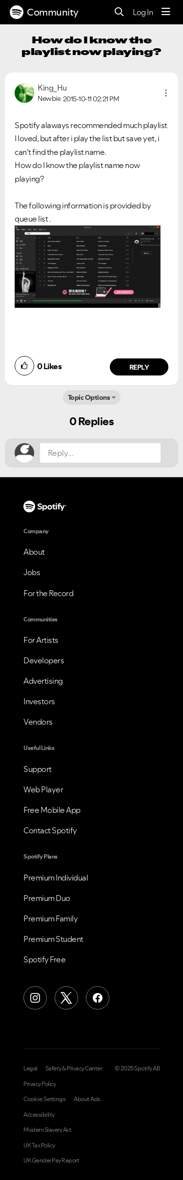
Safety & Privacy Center (73, 1068)
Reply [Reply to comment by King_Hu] (139, 367)
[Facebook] (97, 998)
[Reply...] (100, 453)
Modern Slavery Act (47, 1130)
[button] (166, 93)
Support (37, 769)
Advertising (43, 680)
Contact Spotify (50, 830)
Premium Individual (55, 877)
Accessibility (39, 1115)
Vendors (38, 721)
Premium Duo (46, 898)
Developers (43, 660)
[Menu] (166, 12)
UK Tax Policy (39, 1145)
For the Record (48, 593)
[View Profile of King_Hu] (52, 87)
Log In (143, 12)
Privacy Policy (39, 1084)
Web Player (43, 789)
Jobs (31, 572)
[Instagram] (35, 998)
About (34, 551)
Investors (39, 701)
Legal (30, 1068)
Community (44, 12)
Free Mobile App (52, 810)
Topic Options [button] (89, 397)
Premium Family (50, 918)
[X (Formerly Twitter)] (66, 998)
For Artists (41, 640)
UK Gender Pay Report (51, 1160)
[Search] (119, 12)
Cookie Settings (44, 1099)
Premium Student (53, 939)
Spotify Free (44, 959)
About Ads (87, 1099)
